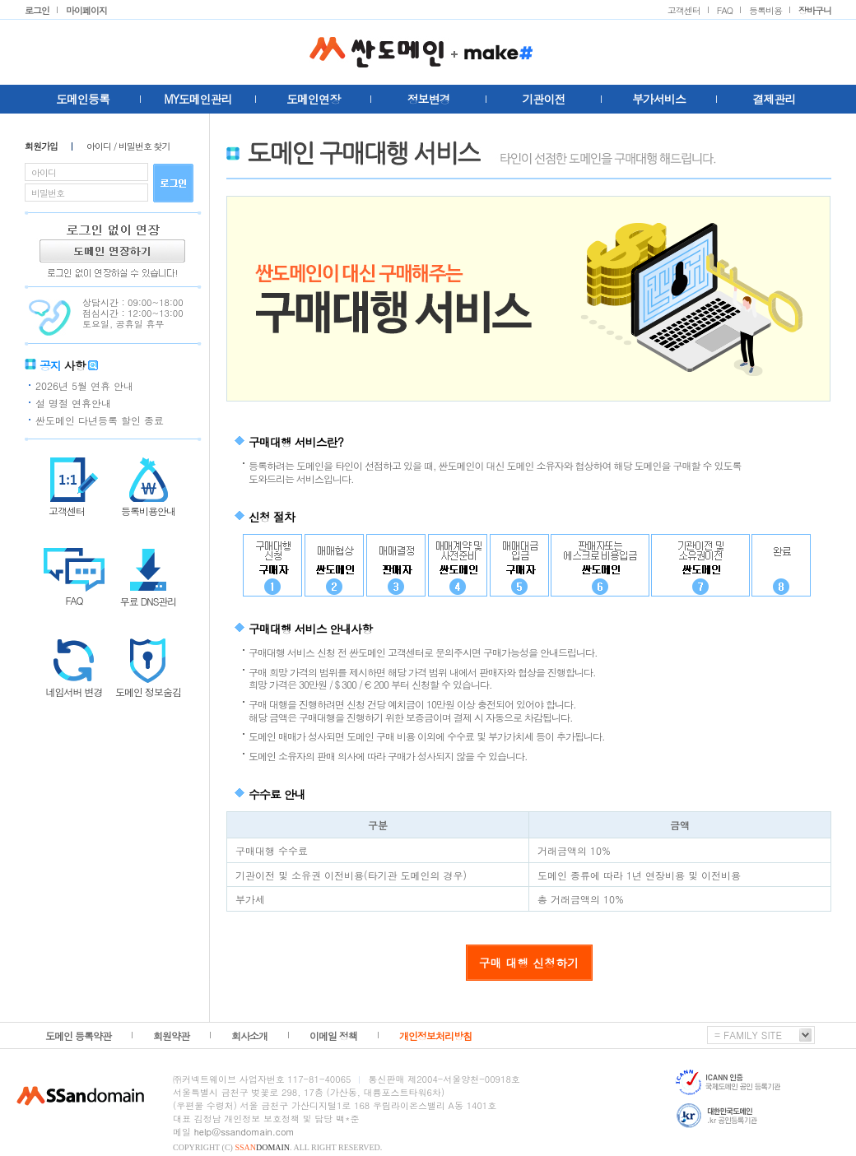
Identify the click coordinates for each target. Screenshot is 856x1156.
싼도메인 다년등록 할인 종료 (99, 420)
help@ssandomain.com (244, 1132)
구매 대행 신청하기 (529, 962)
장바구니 (814, 10)
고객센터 (684, 10)
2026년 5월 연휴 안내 (84, 385)
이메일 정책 (333, 1035)
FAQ (725, 10)
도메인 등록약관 (78, 1035)
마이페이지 (86, 10)
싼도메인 (428, 52)
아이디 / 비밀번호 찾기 (128, 146)
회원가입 (41, 146)
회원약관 (171, 1035)
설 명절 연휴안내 (73, 403)
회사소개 (249, 1035)
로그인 (37, 10)
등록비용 (765, 10)
